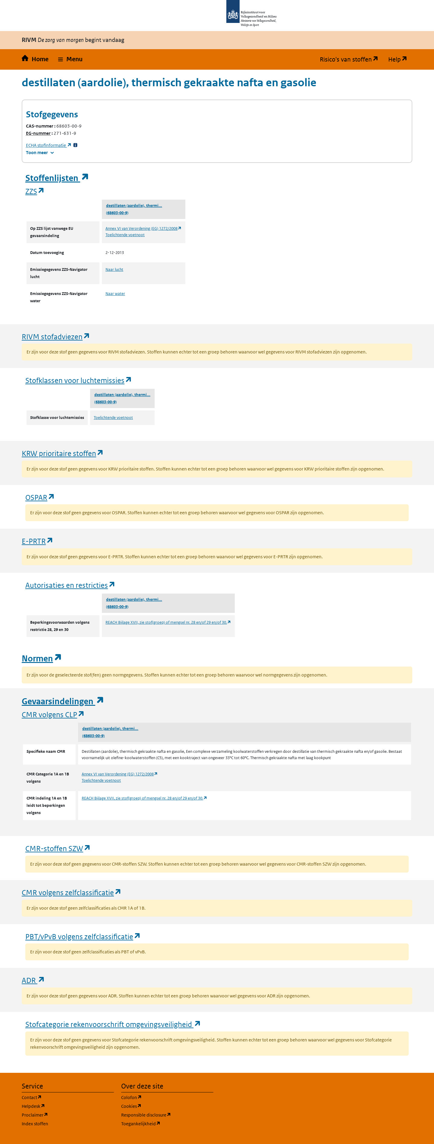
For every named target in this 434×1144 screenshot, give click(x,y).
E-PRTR (38, 541)
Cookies (160, 1106)
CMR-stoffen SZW (58, 848)
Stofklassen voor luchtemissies (78, 380)
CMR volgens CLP (53, 714)
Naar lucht (114, 269)
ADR (33, 980)
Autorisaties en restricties (70, 585)
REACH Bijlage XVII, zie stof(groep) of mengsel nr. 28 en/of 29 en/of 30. (168, 622)
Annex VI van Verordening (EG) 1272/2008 (143, 228)
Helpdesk (62, 1106)
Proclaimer (64, 1114)
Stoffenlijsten (57, 178)
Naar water (115, 293)
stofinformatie (49, 145)
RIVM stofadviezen (56, 336)
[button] (70, 59)
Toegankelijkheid (167, 1123)
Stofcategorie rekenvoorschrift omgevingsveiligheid (113, 1024)
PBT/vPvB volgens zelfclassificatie (83, 936)
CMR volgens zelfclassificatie (72, 892)
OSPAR (40, 497)
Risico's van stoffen (351, 59)
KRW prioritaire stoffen (63, 453)
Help (400, 59)
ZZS (35, 191)
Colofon (160, 1097)
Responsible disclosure (167, 1114)
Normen (42, 658)
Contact (60, 1097)
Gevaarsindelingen (63, 701)
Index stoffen (35, 1124)
